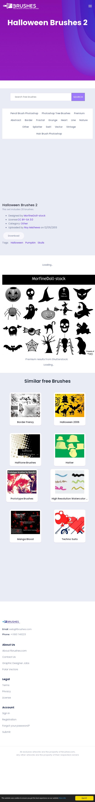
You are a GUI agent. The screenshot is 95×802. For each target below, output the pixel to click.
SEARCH (78, 97)
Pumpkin (30, 241)
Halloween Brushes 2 (19, 204)
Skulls (41, 241)
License (6, 696)
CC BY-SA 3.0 (25, 218)
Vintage (71, 126)
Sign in (6, 712)
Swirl (48, 126)
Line (73, 119)
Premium (79, 113)
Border (29, 119)
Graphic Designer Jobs (15, 662)
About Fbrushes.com (14, 649)
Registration (9, 718)
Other (25, 126)
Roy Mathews (32, 226)
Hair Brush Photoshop (49, 133)
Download (13, 234)
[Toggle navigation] (90, 6)
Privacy (6, 690)
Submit (6, 731)
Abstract (16, 119)
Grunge (52, 119)
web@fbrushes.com (20, 628)
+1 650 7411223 (18, 633)
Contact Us (9, 655)
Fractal (40, 119)
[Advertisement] (46, 50)
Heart (64, 119)
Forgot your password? (16, 724)
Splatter (37, 126)
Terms (5, 684)
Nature (83, 119)
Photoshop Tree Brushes (56, 113)
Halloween (17, 241)
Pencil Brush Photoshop (24, 113)
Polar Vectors (10, 668)
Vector (59, 126)
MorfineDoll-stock (34, 214)
